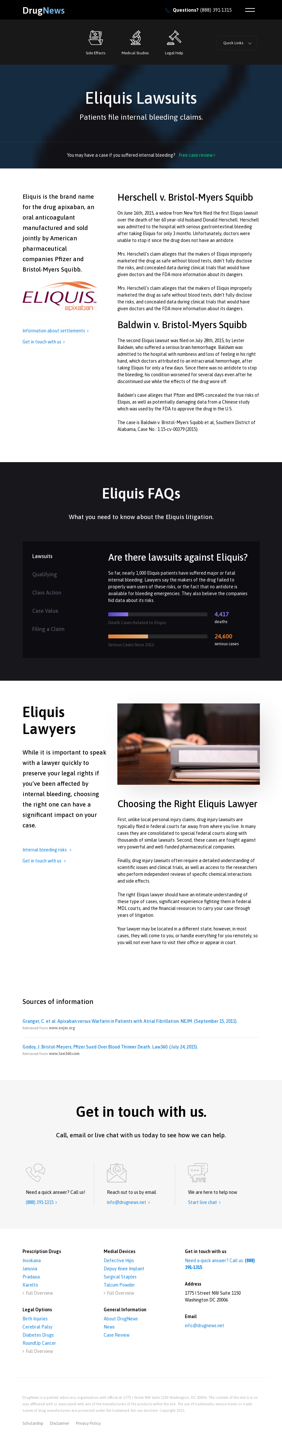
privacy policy (88, 1423)
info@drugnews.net (204, 1325)
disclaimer (59, 1423)
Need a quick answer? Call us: (220, 1264)
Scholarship (32, 1423)
